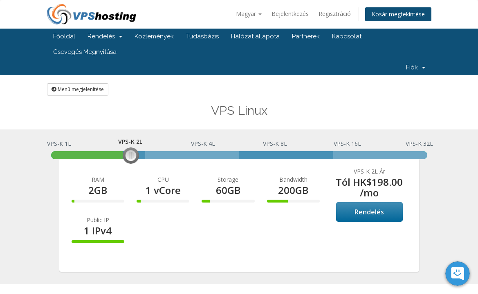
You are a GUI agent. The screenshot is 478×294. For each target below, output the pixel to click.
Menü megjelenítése (78, 89)
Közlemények (154, 36)
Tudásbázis (202, 36)
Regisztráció (335, 14)
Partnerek (306, 36)
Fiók (415, 67)
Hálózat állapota (255, 36)
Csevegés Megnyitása (85, 52)
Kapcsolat (346, 36)
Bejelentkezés (290, 14)
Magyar (249, 14)
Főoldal (64, 36)
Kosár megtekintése (398, 14)
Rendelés (105, 36)
